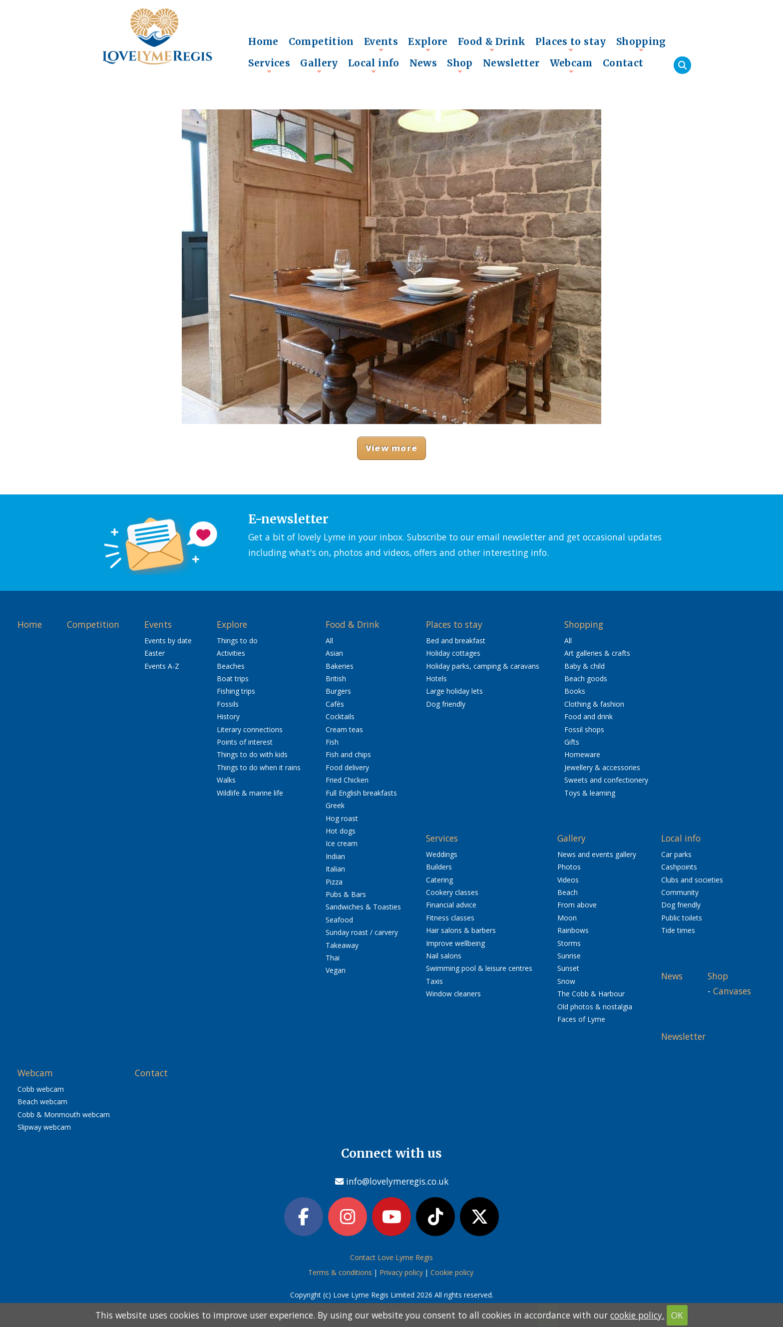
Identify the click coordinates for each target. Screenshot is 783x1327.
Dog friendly (445, 704)
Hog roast (342, 818)
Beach (567, 892)
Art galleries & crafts (597, 653)
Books (574, 691)
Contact (623, 63)
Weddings (441, 854)
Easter (154, 653)
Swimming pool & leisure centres (479, 968)
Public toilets (681, 917)
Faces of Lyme (581, 1019)
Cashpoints (679, 867)
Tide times (678, 930)
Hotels (436, 678)
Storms (569, 943)
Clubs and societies (692, 880)
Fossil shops (584, 729)
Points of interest (245, 742)
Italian (335, 869)
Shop (460, 65)
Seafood (339, 919)
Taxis (434, 981)
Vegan (336, 970)
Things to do (237, 640)
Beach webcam (42, 1101)
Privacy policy (401, 1272)
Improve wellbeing (455, 943)
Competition (321, 41)
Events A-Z (161, 666)
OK (677, 1315)
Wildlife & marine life (250, 793)
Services (269, 65)
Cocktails (340, 716)
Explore (428, 43)
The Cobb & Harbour (591, 993)
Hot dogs (341, 831)
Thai (333, 957)
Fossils (228, 704)
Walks (226, 780)
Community (680, 892)
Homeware (582, 754)
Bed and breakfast (455, 640)
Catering (439, 880)
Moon (567, 917)
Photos (569, 867)
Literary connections (250, 729)
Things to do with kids (252, 754)
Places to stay (570, 43)
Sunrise (569, 955)
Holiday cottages (453, 653)
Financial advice (451, 904)
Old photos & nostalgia (594, 1006)
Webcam (571, 65)
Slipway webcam (44, 1127)
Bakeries (340, 666)
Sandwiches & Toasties (363, 906)
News (423, 63)
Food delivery (347, 767)
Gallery (319, 65)
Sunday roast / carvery (362, 932)
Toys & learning (589, 793)
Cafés (335, 704)
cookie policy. (637, 1315)
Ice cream (342, 843)
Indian (335, 856)
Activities (231, 653)
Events (381, 43)
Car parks (676, 854)
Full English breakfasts (361, 793)
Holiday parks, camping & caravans (482, 666)
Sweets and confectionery (606, 780)
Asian (334, 653)
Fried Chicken (347, 780)
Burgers (338, 691)
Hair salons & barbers (461, 930)
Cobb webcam (40, 1089)
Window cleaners (453, 993)
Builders (439, 867)
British (336, 678)
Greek (335, 805)
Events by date (168, 640)
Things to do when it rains (259, 767)
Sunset (568, 968)
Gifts (571, 742)
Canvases (732, 991)
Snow (566, 981)
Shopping (641, 43)
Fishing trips (236, 691)
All (329, 640)
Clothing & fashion (594, 704)
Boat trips (233, 678)
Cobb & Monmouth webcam (63, 1114)
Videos (568, 880)
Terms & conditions (340, 1272)
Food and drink (588, 716)
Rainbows (573, 930)
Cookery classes (452, 892)
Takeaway (342, 945)
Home (263, 41)
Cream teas (344, 729)
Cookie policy (451, 1272)
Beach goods (585, 678)
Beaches (231, 666)
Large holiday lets (454, 691)
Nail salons (443, 955)
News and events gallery (596, 854)
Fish (332, 742)
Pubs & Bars (346, 894)
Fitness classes (450, 917)
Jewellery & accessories (602, 767)
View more (391, 447)
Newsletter (511, 63)
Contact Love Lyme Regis (391, 1257)
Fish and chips (348, 754)
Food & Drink (492, 43)
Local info (373, 65)
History (228, 716)
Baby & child (584, 666)
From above (577, 904)
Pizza (334, 881)
